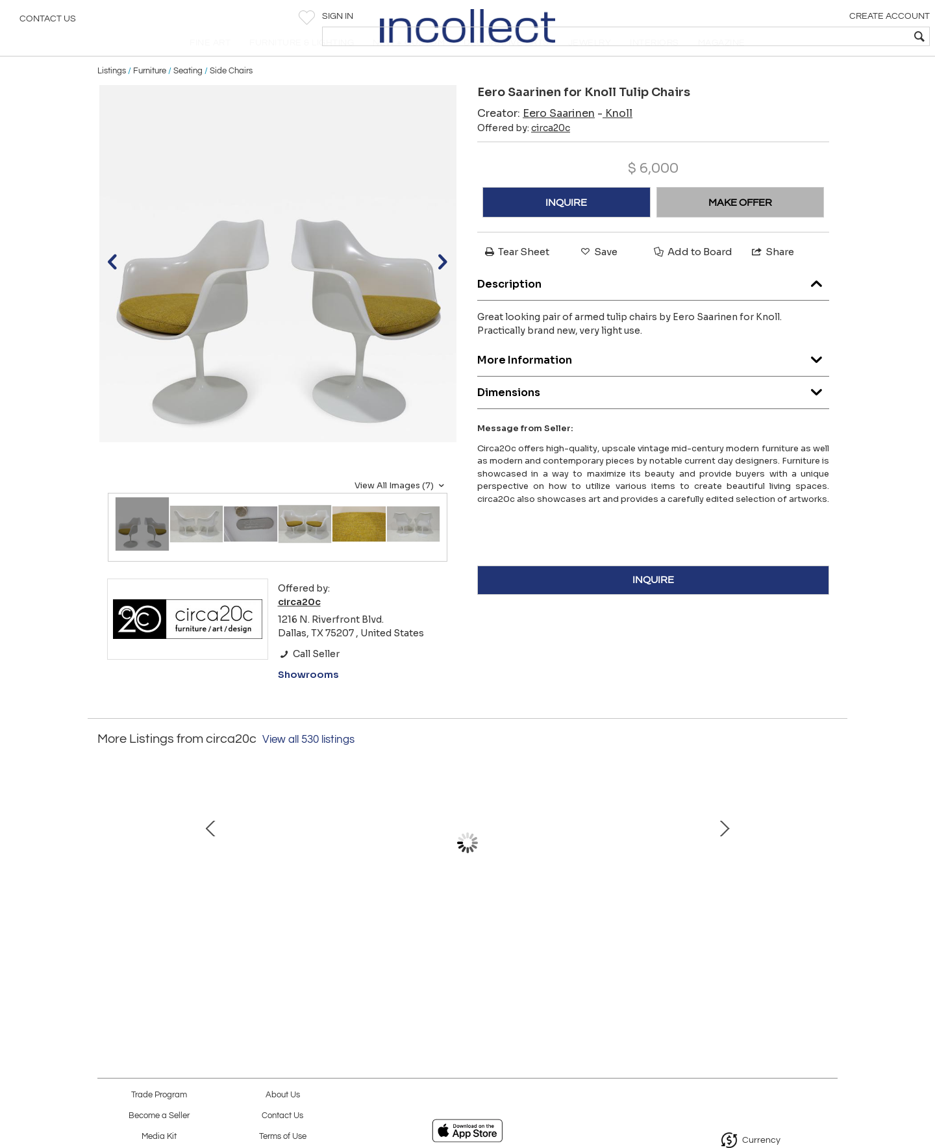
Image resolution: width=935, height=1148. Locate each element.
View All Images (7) (401, 513)
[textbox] (831, 36)
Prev (107, 877)
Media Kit (159, 1136)
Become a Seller (159, 1116)
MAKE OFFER (740, 230)
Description (653, 308)
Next (828, 877)
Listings (111, 98)
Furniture (149, 98)
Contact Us (47, 22)
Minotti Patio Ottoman (737, 929)
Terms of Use (282, 1136)
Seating (188, 98)
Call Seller (309, 682)
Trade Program (159, 1095)
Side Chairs (231, 98)
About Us (283, 1095)
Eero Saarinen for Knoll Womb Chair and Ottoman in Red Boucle (328, 943)
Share (772, 280)
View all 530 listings (308, 767)
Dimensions (653, 417)
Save (598, 280)
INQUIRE (566, 230)
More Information (653, 384)
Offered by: (523, 156)
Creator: (536, 142)
